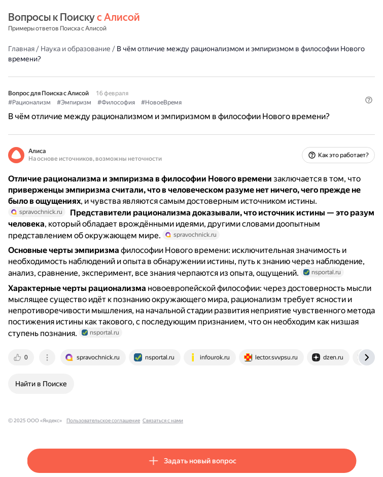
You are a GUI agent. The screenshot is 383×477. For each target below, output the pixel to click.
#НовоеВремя (161, 102)
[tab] (22, 357)
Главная (21, 49)
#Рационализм (29, 102)
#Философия (116, 102)
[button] (369, 100)
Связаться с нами (163, 420)
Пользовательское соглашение (103, 420)
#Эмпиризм (74, 102)
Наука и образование (76, 49)
